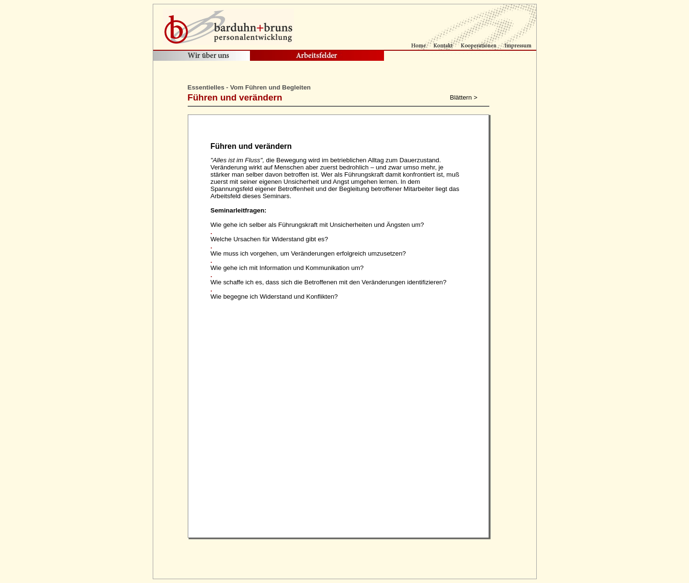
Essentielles (206, 87)
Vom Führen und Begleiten (270, 87)
